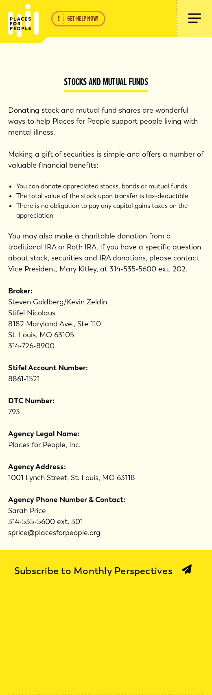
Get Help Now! (82, 19)
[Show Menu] (194, 18)
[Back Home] (19, 18)
